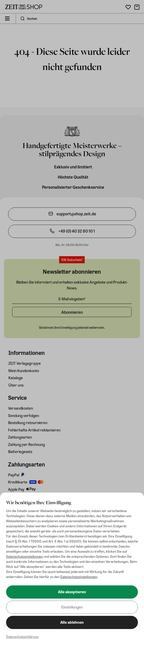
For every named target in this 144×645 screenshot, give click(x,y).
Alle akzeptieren (72, 592)
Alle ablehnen (72, 622)
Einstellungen (72, 607)
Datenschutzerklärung (22, 636)
